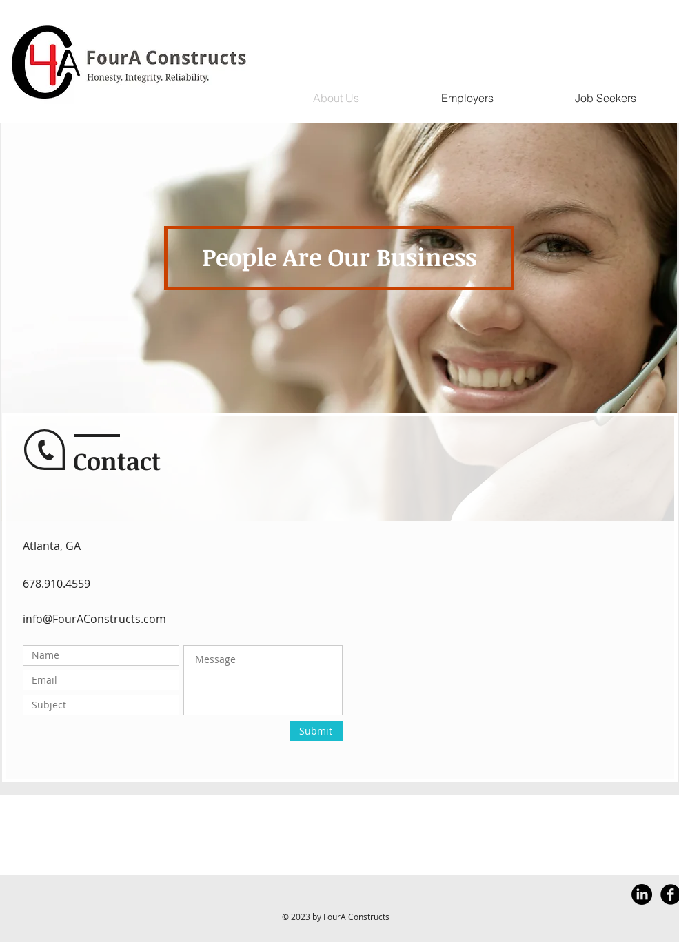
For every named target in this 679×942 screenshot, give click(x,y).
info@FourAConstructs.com (94, 618)
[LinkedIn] (641, 894)
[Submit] (316, 731)
